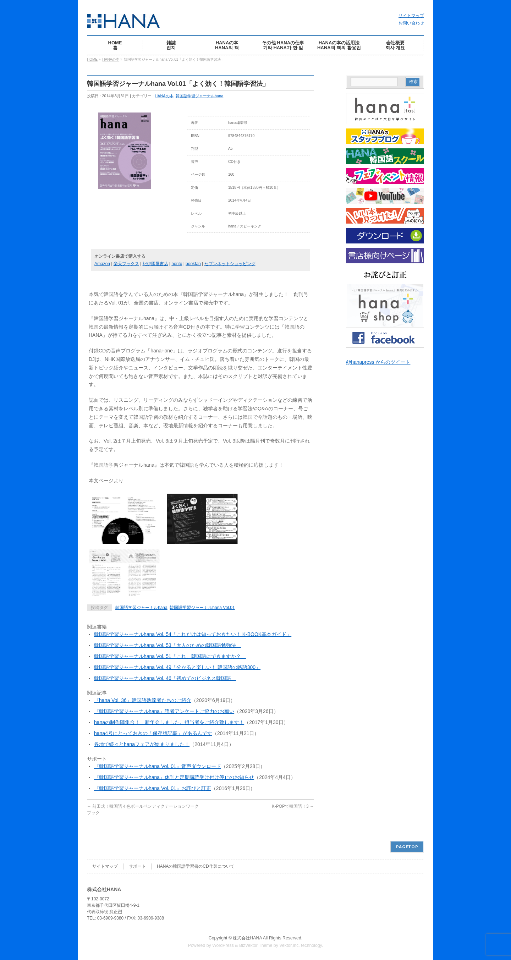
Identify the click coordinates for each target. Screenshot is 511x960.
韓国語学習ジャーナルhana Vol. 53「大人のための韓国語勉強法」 (167, 645)
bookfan (193, 263)
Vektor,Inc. (289, 945)
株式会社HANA (247, 938)
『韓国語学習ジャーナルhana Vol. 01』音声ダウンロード (157, 766)
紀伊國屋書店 (155, 263)
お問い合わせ (411, 23)
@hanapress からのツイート (378, 362)
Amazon (102, 263)
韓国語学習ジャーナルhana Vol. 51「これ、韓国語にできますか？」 (170, 656)
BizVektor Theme (256, 945)
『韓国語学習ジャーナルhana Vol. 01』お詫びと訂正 (152, 788)
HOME (92, 59)
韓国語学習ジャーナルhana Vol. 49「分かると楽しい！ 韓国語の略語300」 (177, 667)
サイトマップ (411, 15)
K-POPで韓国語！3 (293, 806)
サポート (137, 866)
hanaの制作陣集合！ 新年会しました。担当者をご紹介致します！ (169, 722)
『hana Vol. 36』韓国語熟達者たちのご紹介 (142, 700)
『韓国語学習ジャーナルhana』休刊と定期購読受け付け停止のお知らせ (174, 777)
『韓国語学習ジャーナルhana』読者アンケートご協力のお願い (164, 711)
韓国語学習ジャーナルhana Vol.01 (202, 607)
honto (176, 263)
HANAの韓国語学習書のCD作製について (196, 866)
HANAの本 (110, 59)
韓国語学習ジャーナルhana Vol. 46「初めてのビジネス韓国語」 (165, 678)
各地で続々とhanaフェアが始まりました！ (141, 744)
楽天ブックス (126, 263)
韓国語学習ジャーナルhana (199, 96)
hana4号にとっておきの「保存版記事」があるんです (153, 733)
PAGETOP (407, 846)
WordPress (223, 945)
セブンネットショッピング (230, 263)
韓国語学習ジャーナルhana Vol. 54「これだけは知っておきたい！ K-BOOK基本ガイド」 (192, 634)
